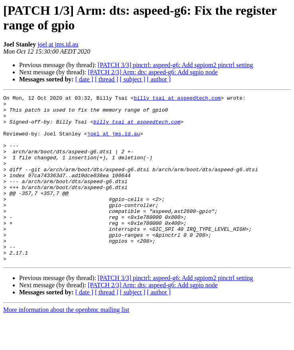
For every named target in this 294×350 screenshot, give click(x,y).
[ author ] (159, 79)
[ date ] (84, 79)
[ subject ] (132, 79)
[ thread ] (106, 79)
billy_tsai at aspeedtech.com (177, 98)
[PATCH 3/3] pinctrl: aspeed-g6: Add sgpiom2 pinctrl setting (175, 65)
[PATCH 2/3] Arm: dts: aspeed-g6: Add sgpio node (153, 72)
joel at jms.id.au (57, 44)
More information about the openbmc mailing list (66, 343)
